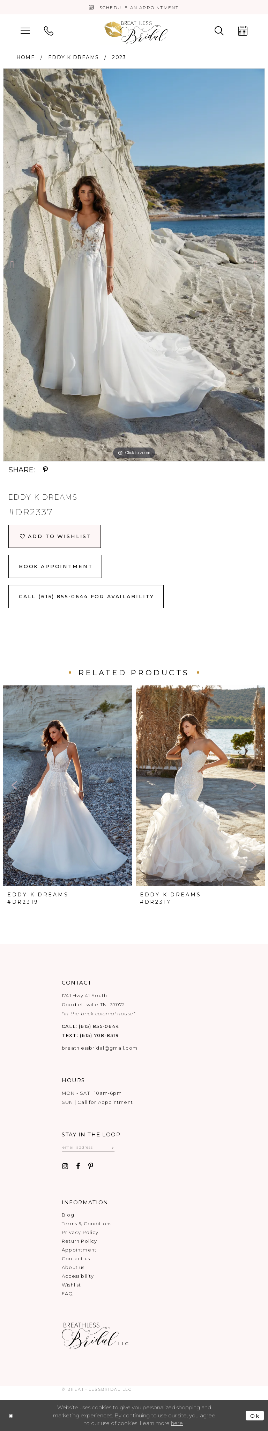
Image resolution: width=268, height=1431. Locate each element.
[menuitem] (25, 30)
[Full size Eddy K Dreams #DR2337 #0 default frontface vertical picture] (134, 265)
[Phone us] (48, 30)
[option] (134, 265)
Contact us (76, 1258)
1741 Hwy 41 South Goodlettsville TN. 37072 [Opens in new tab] (99, 1004)
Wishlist (71, 1285)
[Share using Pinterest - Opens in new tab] (45, 470)
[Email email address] (88, 1147)
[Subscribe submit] (113, 1147)
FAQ (67, 1293)
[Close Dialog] (11, 1416)
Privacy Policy (80, 1232)
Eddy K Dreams (73, 57)
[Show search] (219, 30)
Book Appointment (56, 566)
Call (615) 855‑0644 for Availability (86, 596)
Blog (68, 1215)
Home (25, 57)
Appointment (79, 1250)
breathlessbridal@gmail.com (99, 1048)
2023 (119, 57)
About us (73, 1267)
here (177, 1423)
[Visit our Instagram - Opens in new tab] (65, 1166)
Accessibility (78, 1276)
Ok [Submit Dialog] (255, 1415)
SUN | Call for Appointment (97, 1102)
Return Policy (79, 1241)
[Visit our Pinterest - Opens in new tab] (91, 1166)
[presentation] (67, 785)
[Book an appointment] (134, 7)
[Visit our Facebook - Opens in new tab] (78, 1166)
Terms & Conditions (87, 1223)
